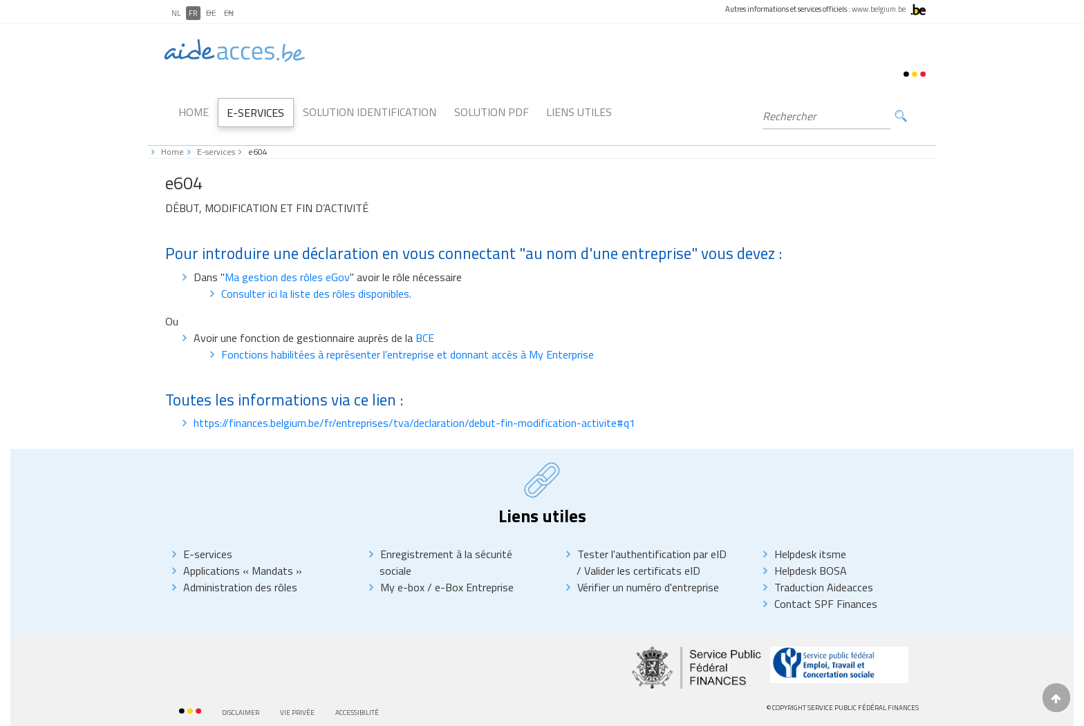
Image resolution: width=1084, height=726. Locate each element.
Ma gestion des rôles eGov (287, 277)
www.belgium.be (879, 9)
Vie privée (297, 712)
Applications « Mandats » (242, 570)
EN (229, 13)
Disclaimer (240, 712)
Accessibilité (357, 712)
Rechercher (900, 116)
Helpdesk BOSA (810, 570)
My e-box (402, 587)
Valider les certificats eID (640, 570)
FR (193, 13)
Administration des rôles (240, 587)
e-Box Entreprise (473, 587)
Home (193, 112)
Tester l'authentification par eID (652, 554)
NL (175, 13)
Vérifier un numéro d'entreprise (648, 587)
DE (211, 13)
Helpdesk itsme (810, 554)
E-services (216, 151)
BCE (424, 337)
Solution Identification (369, 112)
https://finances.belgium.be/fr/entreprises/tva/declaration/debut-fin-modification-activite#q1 (414, 422)
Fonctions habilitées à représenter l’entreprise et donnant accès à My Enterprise (407, 354)
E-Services (255, 112)
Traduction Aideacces (823, 587)
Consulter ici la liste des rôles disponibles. (316, 293)
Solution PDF (491, 112)
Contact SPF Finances (825, 603)
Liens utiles (579, 112)
